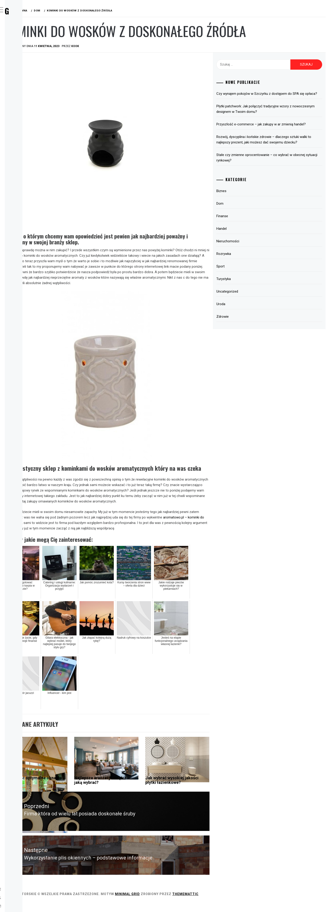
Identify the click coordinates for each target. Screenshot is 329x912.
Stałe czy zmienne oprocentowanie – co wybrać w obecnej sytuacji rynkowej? (278, 174)
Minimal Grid (195, 902)
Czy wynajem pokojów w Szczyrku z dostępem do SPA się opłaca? (278, 96)
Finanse (23, 64)
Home (21, 34)
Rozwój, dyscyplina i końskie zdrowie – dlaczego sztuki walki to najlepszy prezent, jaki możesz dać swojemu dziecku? (277, 153)
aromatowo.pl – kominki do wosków (138, 531)
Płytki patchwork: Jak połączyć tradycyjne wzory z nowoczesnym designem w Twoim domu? (278, 114)
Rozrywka (26, 84)
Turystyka (26, 104)
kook (144, 46)
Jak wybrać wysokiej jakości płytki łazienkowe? (203, 796)
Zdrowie (24, 124)
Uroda (22, 114)
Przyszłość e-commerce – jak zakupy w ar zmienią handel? (278, 132)
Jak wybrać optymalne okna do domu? (93, 793)
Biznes (22, 44)
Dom (20, 54)
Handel (23, 74)
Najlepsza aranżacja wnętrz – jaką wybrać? (149, 793)
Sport (22, 94)
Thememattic (254, 902)
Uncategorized (251, 308)
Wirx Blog (36, 11)
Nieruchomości (251, 258)
